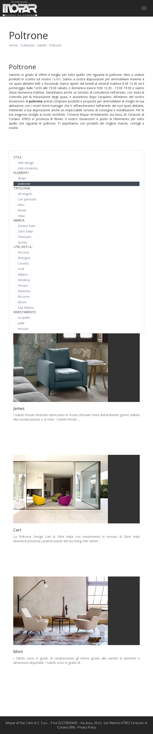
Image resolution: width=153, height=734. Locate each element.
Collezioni (27, 45)
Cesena (23, 263)
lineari (22, 210)
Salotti (41, 45)
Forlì (21, 269)
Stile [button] (17, 157)
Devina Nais (26, 226)
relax (21, 216)
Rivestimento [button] (24, 312)
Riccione (24, 296)
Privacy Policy (87, 727)
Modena (24, 280)
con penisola (27, 199)
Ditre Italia (25, 231)
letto (21, 205)
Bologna (24, 258)
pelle (21, 323)
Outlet (56, 79)
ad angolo (25, 194)
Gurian (22, 242)
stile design (26, 163)
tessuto (23, 329)
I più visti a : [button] (23, 247)
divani (22, 178)
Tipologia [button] (21, 188)
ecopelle (24, 317)
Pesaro (23, 285)
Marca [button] (18, 220)
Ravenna (24, 291)
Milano (23, 274)
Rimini (22, 302)
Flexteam (24, 237)
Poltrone (55, 45)
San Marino (26, 308)
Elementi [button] (21, 173)
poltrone (24, 184)
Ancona (23, 252)
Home (13, 45)
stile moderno (28, 168)
